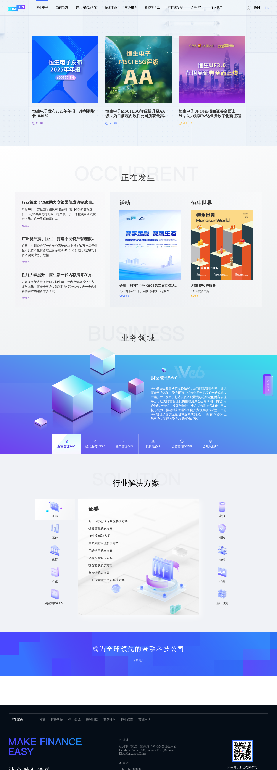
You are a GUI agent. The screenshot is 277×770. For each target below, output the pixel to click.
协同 (257, 7)
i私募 (42, 719)
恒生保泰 (127, 719)
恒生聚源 (74, 719)
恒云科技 (57, 719)
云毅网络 (92, 719)
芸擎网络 (144, 719)
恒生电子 (42, 7)
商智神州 (109, 719)
